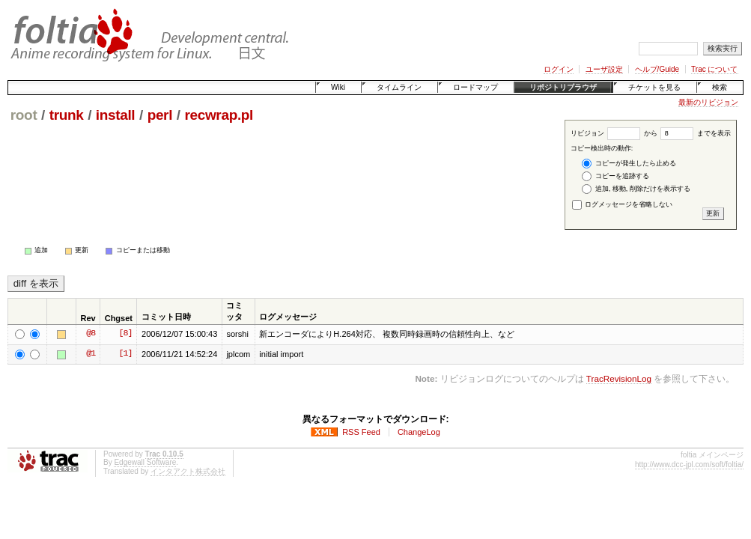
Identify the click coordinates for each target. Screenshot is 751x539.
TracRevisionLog (618, 378)
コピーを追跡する (615, 176)
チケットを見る (654, 87)
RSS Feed (361, 431)
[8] (125, 334)
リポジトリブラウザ (563, 87)
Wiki (338, 87)
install (116, 115)
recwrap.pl (218, 115)
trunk (66, 115)
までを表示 (695, 133)
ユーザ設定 (604, 69)
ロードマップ (475, 87)
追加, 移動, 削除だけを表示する (636, 189)
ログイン (559, 69)
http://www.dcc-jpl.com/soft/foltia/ (689, 464)
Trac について (714, 69)
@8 (90, 334)
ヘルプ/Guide (657, 69)
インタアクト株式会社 (187, 471)
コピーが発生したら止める (629, 163)
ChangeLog (419, 431)
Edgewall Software (145, 462)
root (23, 115)
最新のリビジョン (708, 102)
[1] (125, 354)
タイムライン (399, 87)
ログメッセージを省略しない (622, 204)
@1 (90, 354)
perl (160, 115)
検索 (719, 87)
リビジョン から (614, 133)
